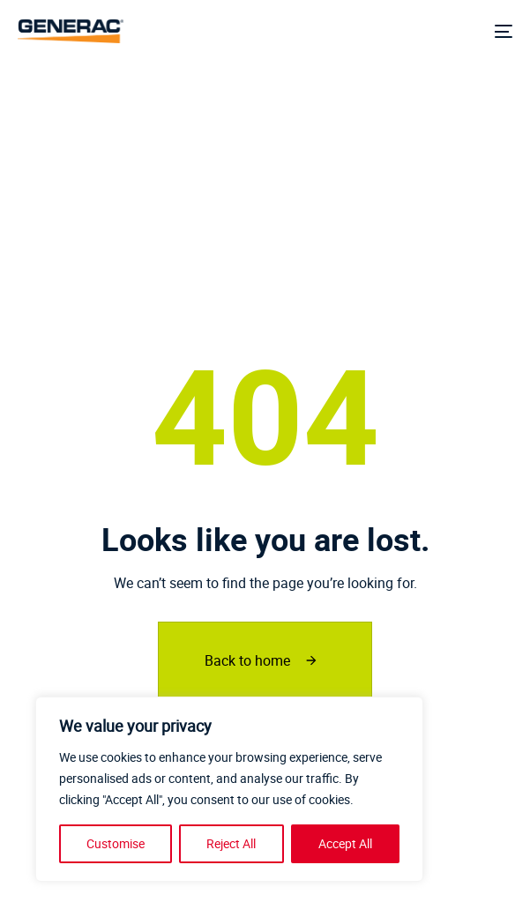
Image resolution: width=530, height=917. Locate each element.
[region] (229, 789)
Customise (115, 843)
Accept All (345, 843)
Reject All (231, 843)
